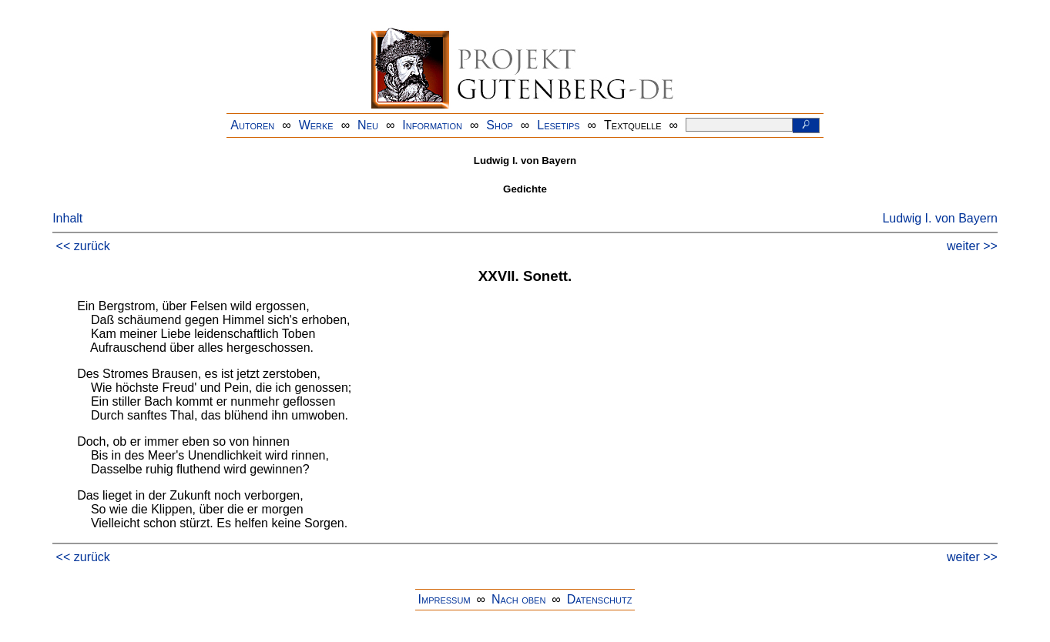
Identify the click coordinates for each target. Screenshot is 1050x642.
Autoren (252, 125)
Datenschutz (599, 599)
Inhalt (67, 218)
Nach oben (518, 599)
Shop (499, 125)
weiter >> (972, 245)
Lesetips (558, 125)
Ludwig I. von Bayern (939, 218)
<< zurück (83, 245)
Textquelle (633, 125)
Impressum (444, 599)
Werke (316, 125)
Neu (367, 125)
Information (432, 125)
